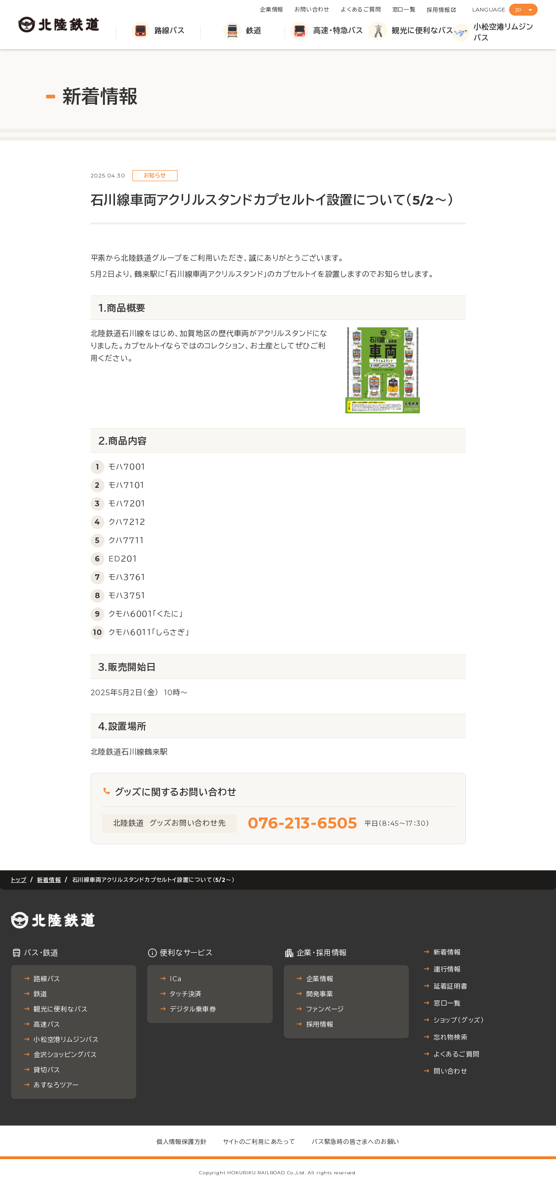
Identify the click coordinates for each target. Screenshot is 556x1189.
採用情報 (438, 9)
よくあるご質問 (361, 9)
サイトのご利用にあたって (259, 1141)
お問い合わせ (312, 9)
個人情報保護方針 (181, 1141)
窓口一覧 (404, 9)
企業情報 (271, 9)
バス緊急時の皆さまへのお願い (356, 1141)
